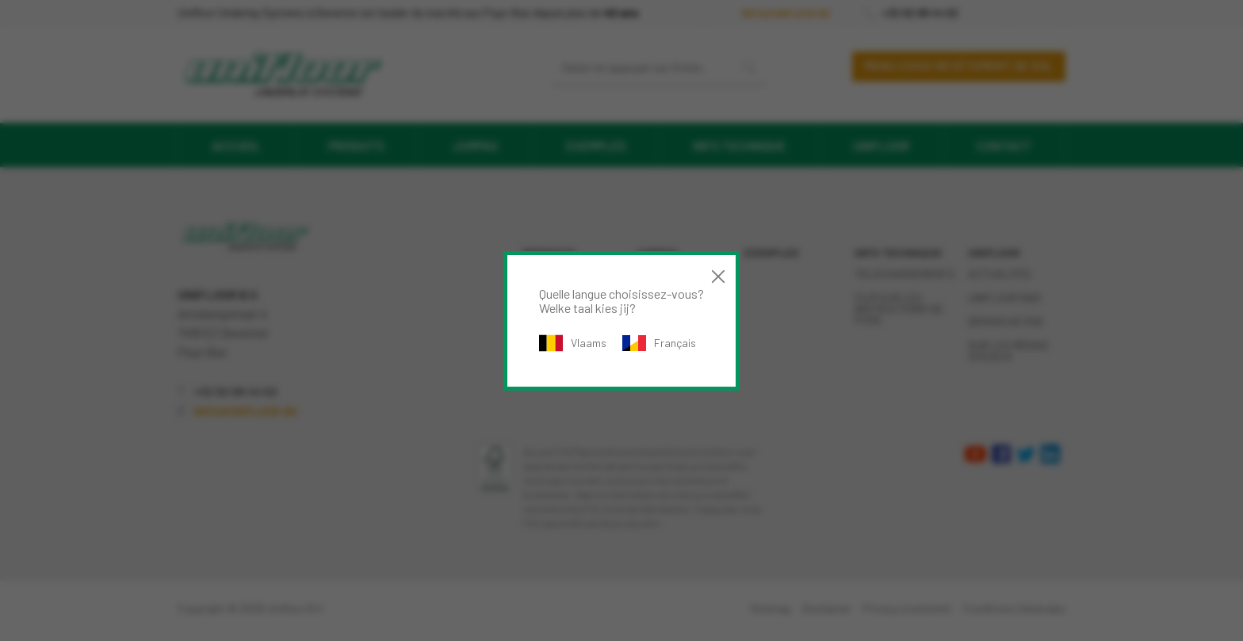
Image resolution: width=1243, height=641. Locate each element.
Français (659, 343)
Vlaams (572, 343)
